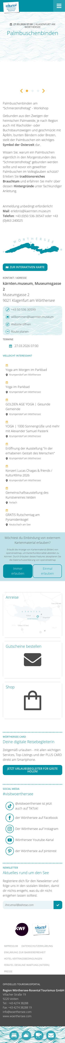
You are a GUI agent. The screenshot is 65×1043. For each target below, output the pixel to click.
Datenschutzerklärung (37, 946)
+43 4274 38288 (18, 1003)
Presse (8, 971)
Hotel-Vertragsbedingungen (23, 958)
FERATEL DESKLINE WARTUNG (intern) (26, 965)
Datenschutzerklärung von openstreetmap (34, 559)
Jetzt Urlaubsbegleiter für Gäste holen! (32, 770)
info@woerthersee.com (17, 1012)
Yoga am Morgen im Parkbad (26, 369)
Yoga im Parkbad (23, 387)
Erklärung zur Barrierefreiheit (25, 952)
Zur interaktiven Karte (25, 267)
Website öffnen (18, 324)
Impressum (11, 946)
